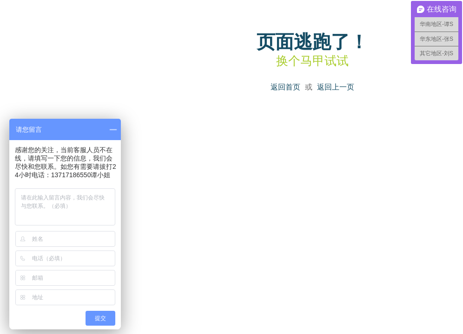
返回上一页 (335, 87)
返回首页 (285, 87)
